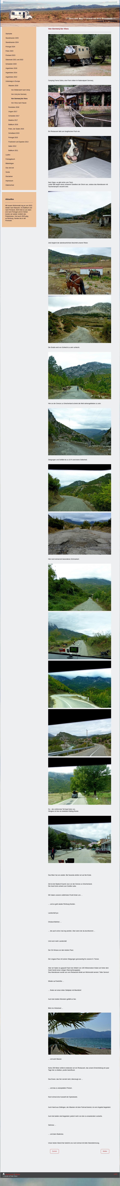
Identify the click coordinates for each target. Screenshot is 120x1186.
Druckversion (8, 1174)
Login (115, 1174)
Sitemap (17, 1174)
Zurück (54, 1151)
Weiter (105, 1151)
